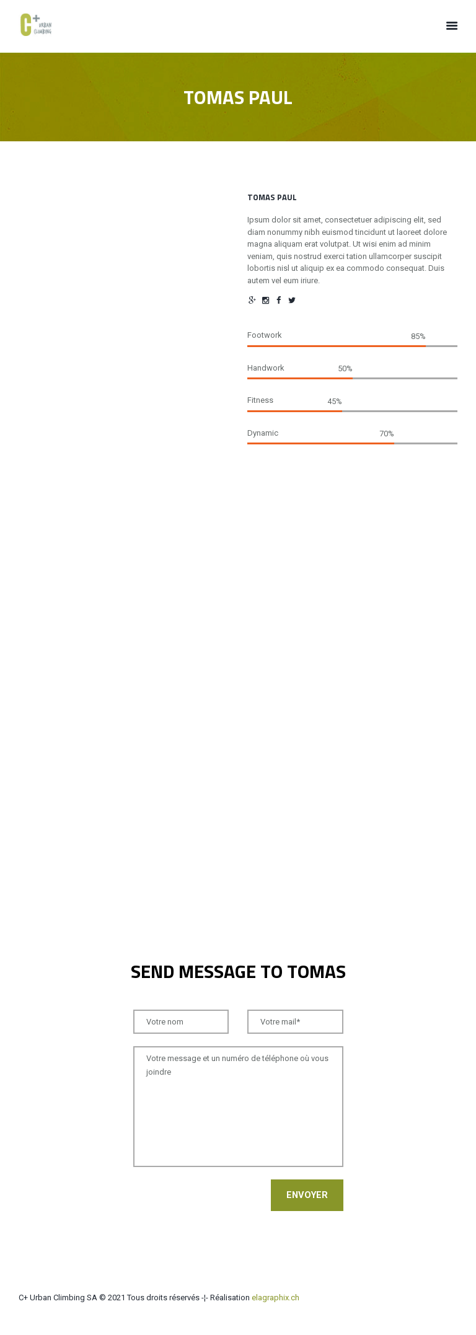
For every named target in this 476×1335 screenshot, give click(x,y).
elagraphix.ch (275, 1297)
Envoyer (307, 1195)
